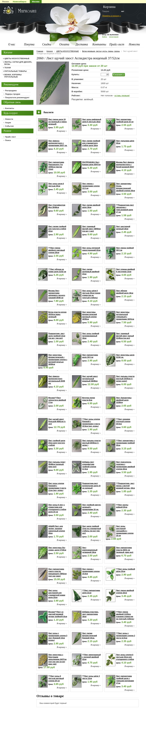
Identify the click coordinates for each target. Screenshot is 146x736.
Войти (104, 37)
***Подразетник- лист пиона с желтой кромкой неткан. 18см (125, 485)
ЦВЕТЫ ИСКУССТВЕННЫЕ (67, 51)
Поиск (8, 140)
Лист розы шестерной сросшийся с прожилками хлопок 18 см (125, 531)
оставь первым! (122, 95)
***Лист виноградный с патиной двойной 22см (91, 657)
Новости (134, 44)
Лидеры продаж (12, 94)
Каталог (50, 51)
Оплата (64, 44)
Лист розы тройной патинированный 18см (90, 336)
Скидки (46, 44)
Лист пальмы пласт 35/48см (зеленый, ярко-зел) (56, 464)
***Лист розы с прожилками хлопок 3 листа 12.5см (125, 635)
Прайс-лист (116, 44)
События (9, 126)
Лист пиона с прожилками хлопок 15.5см (91, 571)
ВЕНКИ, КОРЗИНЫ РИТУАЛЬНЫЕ (13, 76)
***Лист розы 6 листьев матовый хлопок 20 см (56, 678)
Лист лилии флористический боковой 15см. (89, 635)
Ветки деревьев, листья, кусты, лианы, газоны (101, 51)
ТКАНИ (7, 68)
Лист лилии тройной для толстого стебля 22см (57, 228)
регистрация (113, 37)
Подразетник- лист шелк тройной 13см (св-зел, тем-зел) (56, 336)
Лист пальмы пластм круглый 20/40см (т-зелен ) (91, 443)
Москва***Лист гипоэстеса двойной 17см (57, 400)
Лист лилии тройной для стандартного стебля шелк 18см (91, 143)
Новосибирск (19, 1)
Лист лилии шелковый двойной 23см (90, 271)
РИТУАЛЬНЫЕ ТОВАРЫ (15, 71)
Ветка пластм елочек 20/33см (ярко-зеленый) (57, 314)
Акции (8, 122)
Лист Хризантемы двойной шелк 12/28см (124, 400)
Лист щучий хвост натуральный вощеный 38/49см (90, 378)
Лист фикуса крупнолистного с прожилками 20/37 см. (57, 143)
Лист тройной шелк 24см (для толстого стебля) (56, 443)
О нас (11, 44)
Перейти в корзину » (111, 16)
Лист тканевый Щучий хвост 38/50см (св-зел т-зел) (91, 228)
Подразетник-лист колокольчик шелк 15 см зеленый (91, 485)
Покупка (29, 44)
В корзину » (118, 74)
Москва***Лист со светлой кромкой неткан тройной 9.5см (57, 614)
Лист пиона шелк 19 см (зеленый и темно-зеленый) (57, 121)
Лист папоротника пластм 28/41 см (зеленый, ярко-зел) (124, 550)
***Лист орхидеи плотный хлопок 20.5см (123, 421)
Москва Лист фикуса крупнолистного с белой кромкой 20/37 (125, 164)
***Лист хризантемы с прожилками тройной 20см (125, 443)
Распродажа (11, 90)
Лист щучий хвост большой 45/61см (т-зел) (57, 421)
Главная (39, 51)
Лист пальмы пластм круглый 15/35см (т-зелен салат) (125, 378)
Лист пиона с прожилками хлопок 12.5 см (91, 186)
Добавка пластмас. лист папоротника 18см (90, 614)
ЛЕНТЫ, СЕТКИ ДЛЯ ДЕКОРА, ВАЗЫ (18, 63)
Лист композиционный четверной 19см (89, 550)
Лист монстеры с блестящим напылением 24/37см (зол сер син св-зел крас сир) (57, 659)
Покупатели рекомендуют (17, 97)
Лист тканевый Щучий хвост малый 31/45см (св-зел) (125, 336)
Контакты (99, 44)
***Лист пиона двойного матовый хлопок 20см (56, 250)
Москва (35, 1)
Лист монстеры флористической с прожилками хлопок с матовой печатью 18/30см (57, 359)
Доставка (82, 44)
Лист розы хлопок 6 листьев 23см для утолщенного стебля (125, 657)
